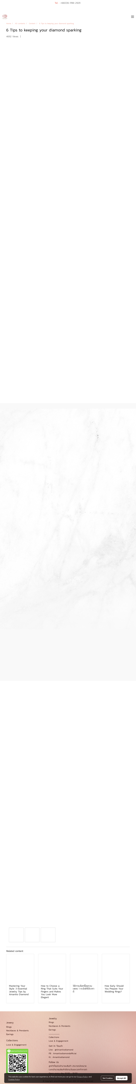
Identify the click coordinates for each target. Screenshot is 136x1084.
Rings (51, 1022)
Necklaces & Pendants (59, 1026)
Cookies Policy (14, 1079)
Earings (52, 1029)
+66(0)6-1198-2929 (70, 3)
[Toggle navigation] (132, 17)
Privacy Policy (82, 1076)
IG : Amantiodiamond (59, 1057)
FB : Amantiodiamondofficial (62, 1053)
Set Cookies (108, 1078)
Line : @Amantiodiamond (61, 1049)
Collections (54, 1037)
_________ (54, 1033)
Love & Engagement (58, 1040)
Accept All (121, 1078)
